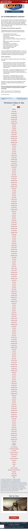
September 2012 (14, 416)
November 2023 (14, 161)
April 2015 (14, 356)
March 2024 (14, 153)
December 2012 (14, 410)
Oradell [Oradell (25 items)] (21, 488)
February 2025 (14, 132)
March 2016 (14, 335)
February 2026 (14, 113)
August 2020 (14, 234)
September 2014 (14, 370)
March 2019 (14, 266)
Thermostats (14, 473)
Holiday (14, 464)
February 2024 (14, 155)
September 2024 (14, 142)
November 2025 (14, 119)
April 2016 (14, 333)
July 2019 (14, 259)
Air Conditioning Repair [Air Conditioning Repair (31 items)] (16, 480)
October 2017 (14, 299)
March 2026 (14, 111)
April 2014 (14, 379)
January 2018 (14, 293)
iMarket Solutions (9, 527)
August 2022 (14, 188)
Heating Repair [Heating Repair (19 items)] (21, 486)
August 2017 (14, 303)
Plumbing (14, 471)
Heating (19, 92)
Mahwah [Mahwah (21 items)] (16, 488)
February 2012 (14, 429)
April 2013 (14, 402)
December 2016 (14, 318)
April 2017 (14, 310)
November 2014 (14, 366)
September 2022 (14, 186)
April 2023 (14, 172)
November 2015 (14, 343)
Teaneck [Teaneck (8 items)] (5, 489)
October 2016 (14, 322)
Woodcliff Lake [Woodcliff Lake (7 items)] (12, 490)
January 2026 (14, 115)
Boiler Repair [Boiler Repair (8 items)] (24, 482)
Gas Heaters (14, 456)
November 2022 (14, 182)
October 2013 (14, 391)
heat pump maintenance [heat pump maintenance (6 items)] (13, 487)
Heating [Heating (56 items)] (2, 486)
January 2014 (14, 385)
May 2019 (14, 262)
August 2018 (14, 280)
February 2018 (14, 291)
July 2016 (14, 328)
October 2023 (14, 163)
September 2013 (14, 393)
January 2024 (14, 157)
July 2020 (14, 236)
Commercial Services (14, 452)
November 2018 (14, 274)
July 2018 (14, 282)
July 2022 (14, 190)
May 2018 (14, 285)
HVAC (14, 466)
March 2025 (14, 130)
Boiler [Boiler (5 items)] (20, 482)
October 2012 (14, 414)
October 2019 (14, 253)
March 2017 (14, 312)
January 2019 (14, 270)
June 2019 (14, 261)
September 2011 (14, 439)
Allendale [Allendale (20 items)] (11, 482)
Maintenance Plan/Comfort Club (14, 469)
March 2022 (14, 197)
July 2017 (14, 305)
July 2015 (14, 351)
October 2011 (14, 437)
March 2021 (14, 220)
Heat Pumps (14, 460)
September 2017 (14, 301)
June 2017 (14, 307)
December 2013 (14, 387)
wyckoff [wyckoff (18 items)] (16, 490)
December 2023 (14, 159)
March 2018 (14, 289)
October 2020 (14, 230)
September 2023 (14, 165)
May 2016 (14, 331)
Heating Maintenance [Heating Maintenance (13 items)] (15, 486)
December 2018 (14, 272)
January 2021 (14, 224)
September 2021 (14, 209)
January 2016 (14, 339)
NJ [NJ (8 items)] (19, 488)
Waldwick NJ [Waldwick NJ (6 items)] (3, 490)
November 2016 (14, 320)
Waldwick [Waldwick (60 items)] (21, 489)
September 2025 (14, 123)
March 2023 (14, 174)
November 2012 (14, 412)
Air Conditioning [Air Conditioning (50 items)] (7, 479)
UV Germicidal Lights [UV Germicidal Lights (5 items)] (15, 489)
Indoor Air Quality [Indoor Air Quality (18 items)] (12, 488)
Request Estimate (16, 11)
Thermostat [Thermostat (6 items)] (9, 489)
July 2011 (14, 443)
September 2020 (14, 232)
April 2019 (14, 264)
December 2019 (14, 249)
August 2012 (14, 418)
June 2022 (14, 192)
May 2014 (14, 377)
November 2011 (14, 435)
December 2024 (14, 136)
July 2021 (14, 213)
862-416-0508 (6, 2)
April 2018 (14, 287)
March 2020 (14, 243)
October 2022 (14, 184)
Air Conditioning (14, 446)
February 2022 (14, 199)
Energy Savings (14, 454)
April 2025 (14, 128)
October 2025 (14, 121)
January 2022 (14, 201)
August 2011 (14, 441)
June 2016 (14, 330)
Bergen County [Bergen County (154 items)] (16, 482)
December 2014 (14, 364)
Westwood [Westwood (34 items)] (7, 490)
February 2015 (14, 360)
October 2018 (14, 276)
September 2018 (14, 278)
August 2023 (14, 167)
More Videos (13, 517)
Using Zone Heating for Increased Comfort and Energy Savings (21, 98)
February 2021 (14, 222)
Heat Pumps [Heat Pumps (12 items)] (20, 487)
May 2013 (14, 400)
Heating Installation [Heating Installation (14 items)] (7, 486)
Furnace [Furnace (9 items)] (25, 483)
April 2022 (14, 195)
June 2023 (14, 169)
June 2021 (14, 215)
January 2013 (14, 408)
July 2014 (14, 374)
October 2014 (14, 368)
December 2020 (14, 226)
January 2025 (14, 134)
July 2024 (14, 146)
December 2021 (14, 203)
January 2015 (14, 362)
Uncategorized (14, 475)
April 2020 (14, 241)
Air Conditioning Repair (14, 448)
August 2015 (14, 349)
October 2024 (14, 140)
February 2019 (14, 268)
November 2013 (14, 389)
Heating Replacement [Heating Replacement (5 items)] (4, 487)
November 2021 (14, 205)
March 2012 (14, 427)
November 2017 (14, 297)
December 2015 (14, 341)
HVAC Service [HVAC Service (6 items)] (5, 488)
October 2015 (14, 345)
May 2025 (14, 126)
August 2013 (14, 395)
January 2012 (14, 431)
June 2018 (14, 284)
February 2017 (14, 314)
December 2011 (14, 433)
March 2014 (14, 381)
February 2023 (14, 176)
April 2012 (14, 425)
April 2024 (14, 151)
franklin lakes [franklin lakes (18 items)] (21, 483)
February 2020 (14, 245)
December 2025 (14, 117)
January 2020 (14, 247)
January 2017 (14, 316)
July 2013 (14, 397)
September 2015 (14, 347)
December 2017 (14, 295)
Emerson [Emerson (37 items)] (17, 483)
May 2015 (14, 354)
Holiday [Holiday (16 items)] (24, 487)
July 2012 (14, 420)
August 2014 (14, 372)
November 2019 (14, 251)
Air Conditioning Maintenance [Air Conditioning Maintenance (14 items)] (6, 480)
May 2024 (14, 149)
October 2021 (14, 207)
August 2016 (14, 326)
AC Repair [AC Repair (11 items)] (2, 479)
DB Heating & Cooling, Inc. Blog (14, 103)
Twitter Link (2, 91)
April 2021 (14, 218)
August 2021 (14, 211)
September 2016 (14, 324)
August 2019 (14, 257)
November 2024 (14, 138)
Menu (23, 1)
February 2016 (14, 337)
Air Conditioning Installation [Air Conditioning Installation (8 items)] (16, 479)
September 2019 (14, 255)
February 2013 (14, 406)
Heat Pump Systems (14, 458)
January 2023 (14, 178)
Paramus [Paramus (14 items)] (24, 488)
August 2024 (14, 144)
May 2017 (14, 308)
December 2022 (14, 180)
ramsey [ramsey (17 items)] (2, 489)
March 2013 (14, 404)
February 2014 (14, 383)
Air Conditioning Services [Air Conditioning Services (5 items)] (5, 482)
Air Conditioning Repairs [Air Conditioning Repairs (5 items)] (5, 481)
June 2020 (14, 238)
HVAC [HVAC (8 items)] (2, 488)
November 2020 (14, 228)
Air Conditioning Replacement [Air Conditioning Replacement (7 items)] (15, 481)
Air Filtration (14, 450)
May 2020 (14, 239)
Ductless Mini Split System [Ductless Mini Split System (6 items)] (5, 483)
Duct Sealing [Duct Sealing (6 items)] (12, 483)
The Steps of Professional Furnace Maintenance (6, 98)
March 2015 (14, 358)
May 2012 (14, 423)
